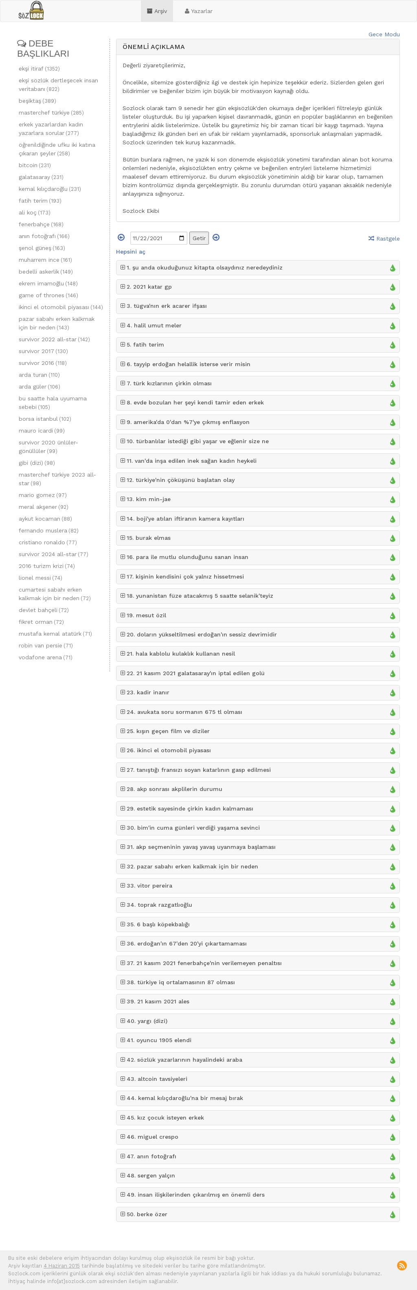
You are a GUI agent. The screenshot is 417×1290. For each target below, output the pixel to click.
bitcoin (35, 165)
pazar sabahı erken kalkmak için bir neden (56, 323)
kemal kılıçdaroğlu (50, 189)
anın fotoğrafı (44, 236)
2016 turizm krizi (47, 566)
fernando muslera (49, 530)
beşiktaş (37, 100)
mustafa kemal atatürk (55, 633)
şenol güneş (42, 248)
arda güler (39, 386)
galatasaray (41, 177)
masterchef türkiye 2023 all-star (57, 478)
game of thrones (48, 295)
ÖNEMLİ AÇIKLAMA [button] (154, 47)
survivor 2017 (43, 351)
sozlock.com (31, 10)
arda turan (39, 374)
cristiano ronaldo (48, 542)
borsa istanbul (45, 418)
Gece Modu (384, 34)
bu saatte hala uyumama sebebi (53, 402)
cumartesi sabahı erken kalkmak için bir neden (55, 593)
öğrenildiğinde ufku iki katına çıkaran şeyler (57, 149)
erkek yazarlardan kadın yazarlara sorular (51, 128)
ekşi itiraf (39, 68)
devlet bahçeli (44, 610)
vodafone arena (45, 657)
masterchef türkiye (51, 112)
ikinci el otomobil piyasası (61, 307)
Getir (199, 238)
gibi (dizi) (37, 462)
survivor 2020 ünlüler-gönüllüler (48, 446)
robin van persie (46, 645)
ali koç (34, 212)
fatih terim (40, 200)
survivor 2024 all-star (53, 554)
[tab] (258, 47)
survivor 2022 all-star (54, 339)
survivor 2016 (43, 363)
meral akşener (43, 507)
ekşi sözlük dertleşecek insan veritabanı (58, 84)
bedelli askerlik (46, 271)
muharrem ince (45, 259)
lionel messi (40, 577)
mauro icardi (42, 430)
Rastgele (384, 238)
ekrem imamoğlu (48, 283)
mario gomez (43, 495)
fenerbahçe (41, 224)
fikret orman (41, 621)
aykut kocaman (45, 518)
